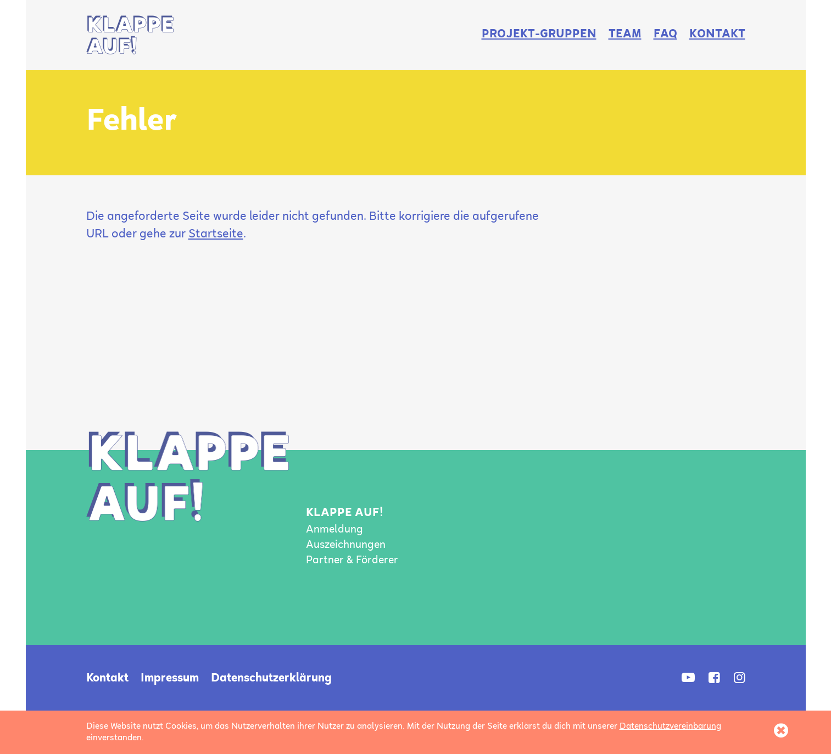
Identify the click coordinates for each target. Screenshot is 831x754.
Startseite (215, 235)
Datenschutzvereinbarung (670, 726)
